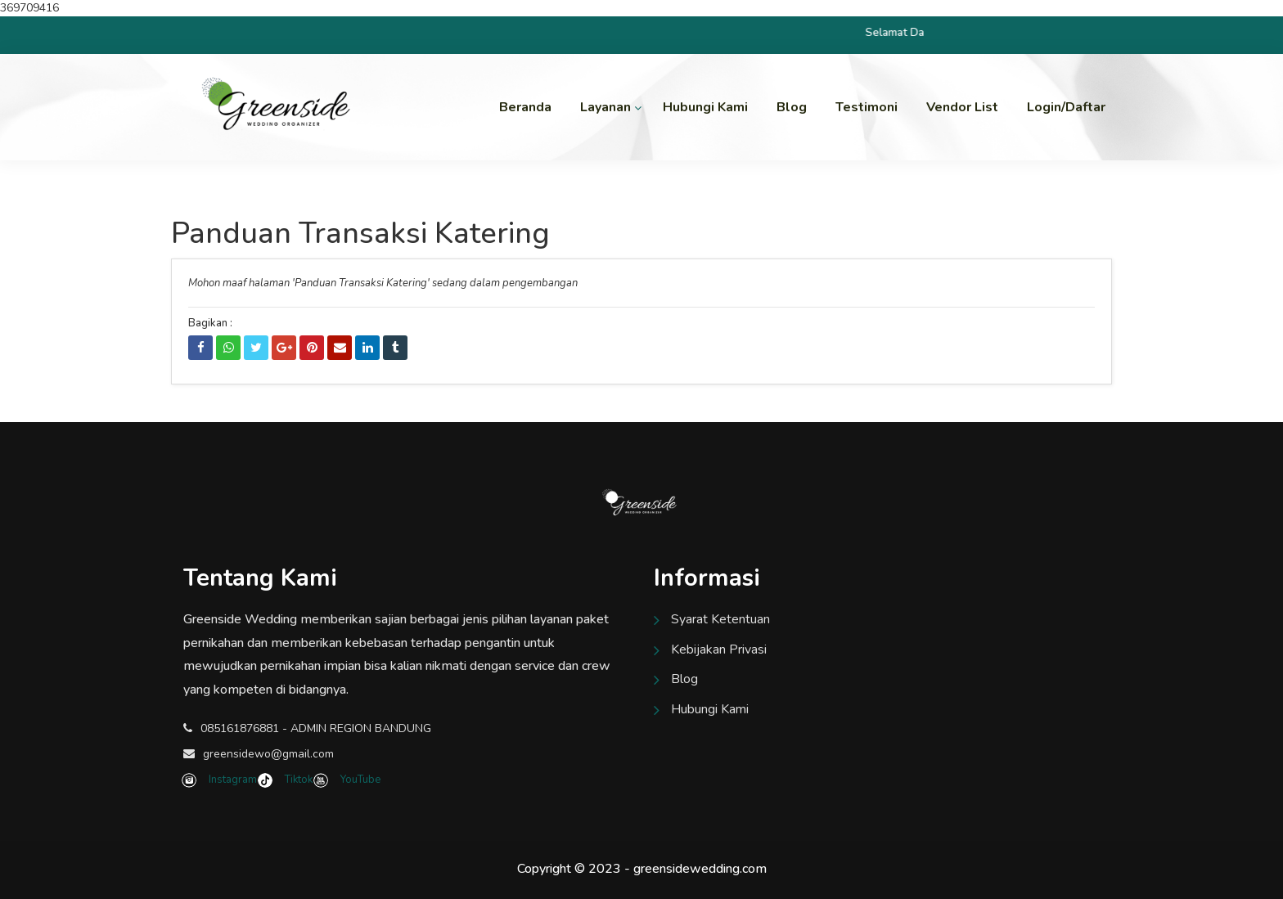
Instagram (221, 779)
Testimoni (866, 107)
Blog (792, 107)
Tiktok (287, 779)
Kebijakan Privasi (719, 650)
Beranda (525, 107)
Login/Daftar (1066, 107)
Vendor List (962, 107)
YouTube (347, 779)
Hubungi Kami (705, 107)
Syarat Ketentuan (720, 619)
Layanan (605, 107)
